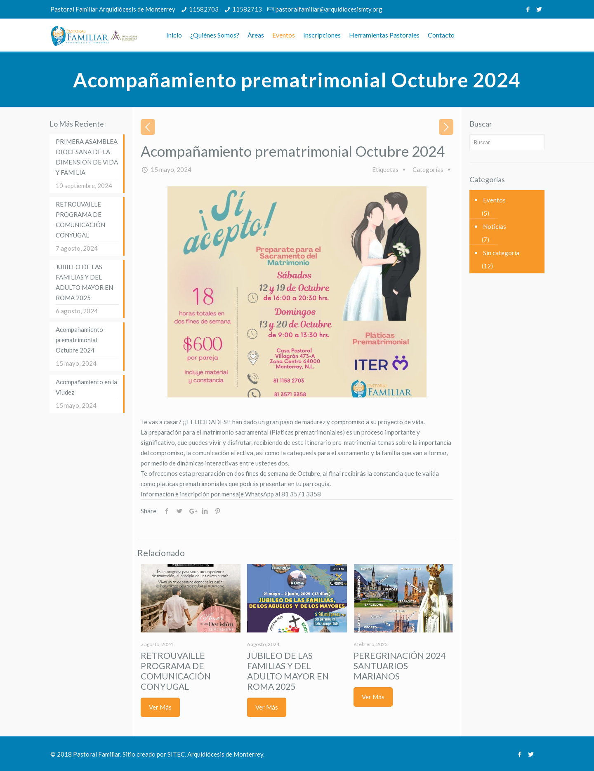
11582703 (204, 9)
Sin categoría (501, 252)
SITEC (176, 754)
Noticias (494, 226)
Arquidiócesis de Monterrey (225, 754)
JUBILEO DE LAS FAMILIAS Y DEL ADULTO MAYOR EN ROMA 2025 (288, 670)
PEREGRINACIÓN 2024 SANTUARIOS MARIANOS (400, 665)
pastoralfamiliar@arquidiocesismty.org (329, 9)
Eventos (494, 200)
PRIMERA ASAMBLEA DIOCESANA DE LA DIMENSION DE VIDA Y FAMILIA (87, 157)
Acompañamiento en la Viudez (86, 387)
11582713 (247, 9)
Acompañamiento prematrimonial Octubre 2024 (79, 340)
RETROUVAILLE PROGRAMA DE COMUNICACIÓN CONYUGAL (176, 670)
